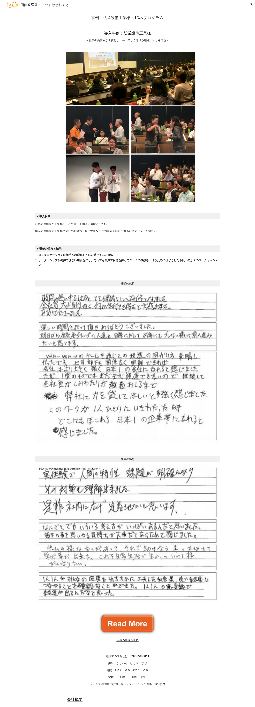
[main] (127, 17)
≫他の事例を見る (127, 640)
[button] (251, 4)
